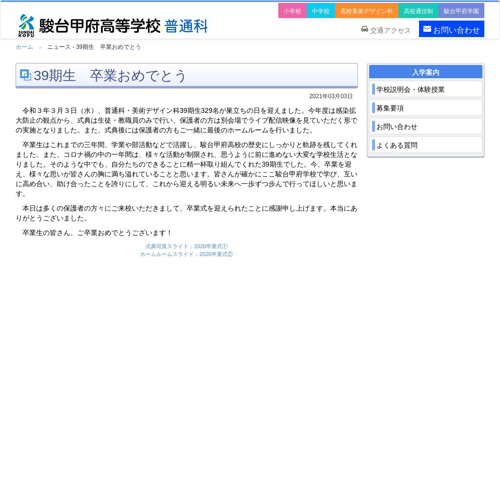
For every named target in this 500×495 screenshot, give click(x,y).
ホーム (24, 46)
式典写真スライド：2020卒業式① (187, 246)
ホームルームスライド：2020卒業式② (186, 254)
